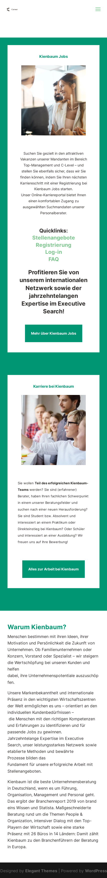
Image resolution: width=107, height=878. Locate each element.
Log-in (53, 252)
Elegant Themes (41, 870)
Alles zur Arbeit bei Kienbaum (53, 569)
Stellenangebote (53, 238)
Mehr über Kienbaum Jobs (53, 333)
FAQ (53, 259)
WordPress (96, 870)
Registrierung (53, 245)
